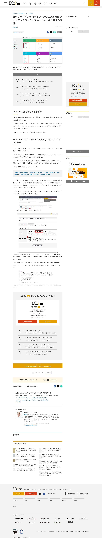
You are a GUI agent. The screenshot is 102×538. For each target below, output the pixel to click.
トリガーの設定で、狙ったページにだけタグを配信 (35, 93)
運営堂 (25, 414)
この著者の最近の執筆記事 (30, 425)
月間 (83, 31)
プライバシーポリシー (79, 531)
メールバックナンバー (37, 318)
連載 (35, 3)
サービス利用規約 (69, 531)
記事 (31, 3)
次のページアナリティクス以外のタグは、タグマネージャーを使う (37, 365)
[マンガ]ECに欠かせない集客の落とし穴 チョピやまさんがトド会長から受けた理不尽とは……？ (51, 450)
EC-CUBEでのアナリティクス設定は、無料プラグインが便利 (38, 81)
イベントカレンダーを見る (77, 181)
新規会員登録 (27, 321)
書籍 (51, 3)
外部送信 (87, 531)
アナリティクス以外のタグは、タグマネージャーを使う (36, 86)
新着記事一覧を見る (77, 151)
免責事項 (57, 531)
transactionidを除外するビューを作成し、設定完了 (35, 100)
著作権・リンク (44, 531)
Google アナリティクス (18, 32)
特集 (40, 3)
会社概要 (62, 531)
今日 (72, 31)
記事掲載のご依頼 (71, 493)
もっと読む (18, 401)
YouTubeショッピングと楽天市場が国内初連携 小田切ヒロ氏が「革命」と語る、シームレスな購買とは (51, 467)
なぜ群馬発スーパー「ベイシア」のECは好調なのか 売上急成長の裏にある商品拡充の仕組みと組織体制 (51, 474)
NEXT (49, 372)
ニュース (25, 3)
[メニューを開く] (5, 3)
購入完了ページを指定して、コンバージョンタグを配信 (36, 95)
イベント (45, 3)
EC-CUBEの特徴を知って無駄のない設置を (33, 102)
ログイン (47, 321)
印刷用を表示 (17, 386)
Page (17, 87)
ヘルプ (37, 531)
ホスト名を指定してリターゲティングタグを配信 (35, 88)
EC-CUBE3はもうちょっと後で (30, 79)
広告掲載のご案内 (83, 493)
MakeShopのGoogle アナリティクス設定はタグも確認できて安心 (32, 397)
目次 (49, 75)
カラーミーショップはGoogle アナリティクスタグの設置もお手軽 (32, 400)
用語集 (55, 3)
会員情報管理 (51, 531)
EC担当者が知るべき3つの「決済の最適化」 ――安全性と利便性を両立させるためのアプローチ (25, 450)
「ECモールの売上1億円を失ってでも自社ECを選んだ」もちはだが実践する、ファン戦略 (51, 456)
